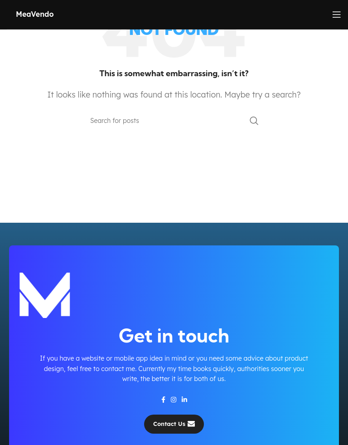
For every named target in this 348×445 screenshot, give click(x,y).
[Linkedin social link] (184, 400)
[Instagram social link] (173, 400)
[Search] (174, 120)
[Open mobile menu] (337, 14)
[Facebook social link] (163, 400)
